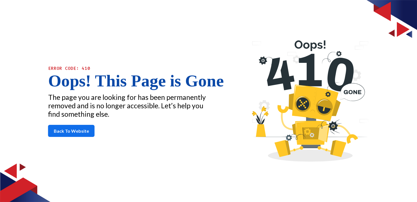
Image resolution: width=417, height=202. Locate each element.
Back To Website (71, 131)
